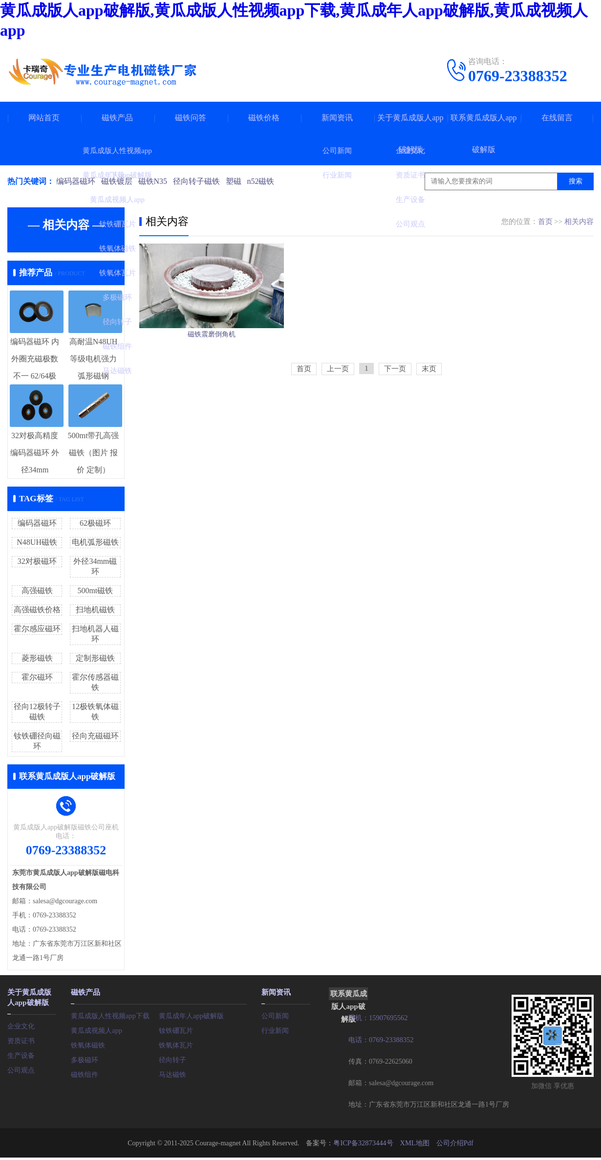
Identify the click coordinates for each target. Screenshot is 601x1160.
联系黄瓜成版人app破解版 (483, 133)
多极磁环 (84, 1058)
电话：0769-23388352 (380, 1039)
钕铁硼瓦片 (176, 1029)
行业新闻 (275, 1029)
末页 (429, 400)
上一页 (338, 400)
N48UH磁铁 (37, 542)
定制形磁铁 (95, 658)
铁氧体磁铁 (88, 1044)
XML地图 (414, 1141)
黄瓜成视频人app (96, 1029)
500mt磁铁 (95, 590)
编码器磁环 (75, 181)
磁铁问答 (190, 117)
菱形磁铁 (37, 658)
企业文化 (21, 1023)
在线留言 (557, 117)
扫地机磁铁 (95, 609)
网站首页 (44, 117)
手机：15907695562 (377, 1017)
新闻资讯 (337, 117)
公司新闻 (275, 1014)
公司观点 (21, 1067)
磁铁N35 (155, 181)
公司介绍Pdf (453, 1141)
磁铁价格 (263, 117)
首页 (545, 221)
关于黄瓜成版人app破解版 (410, 133)
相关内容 (579, 221)
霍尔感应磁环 (37, 629)
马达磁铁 (172, 1073)
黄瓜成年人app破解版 (191, 1014)
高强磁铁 (37, 590)
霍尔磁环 (37, 677)
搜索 (575, 181)
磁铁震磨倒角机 (212, 358)
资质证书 (21, 1038)
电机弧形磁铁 (95, 542)
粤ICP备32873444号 (363, 1141)
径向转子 (172, 1058)
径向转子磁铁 (199, 181)
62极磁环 (95, 523)
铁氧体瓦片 (176, 1044)
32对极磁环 (37, 561)
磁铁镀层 (117, 181)
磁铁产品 (117, 117)
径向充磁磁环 (95, 736)
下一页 (395, 400)
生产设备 (21, 1053)
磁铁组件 (84, 1073)
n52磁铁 (266, 181)
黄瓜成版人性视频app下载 (110, 1014)
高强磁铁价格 (37, 609)
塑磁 (238, 181)
